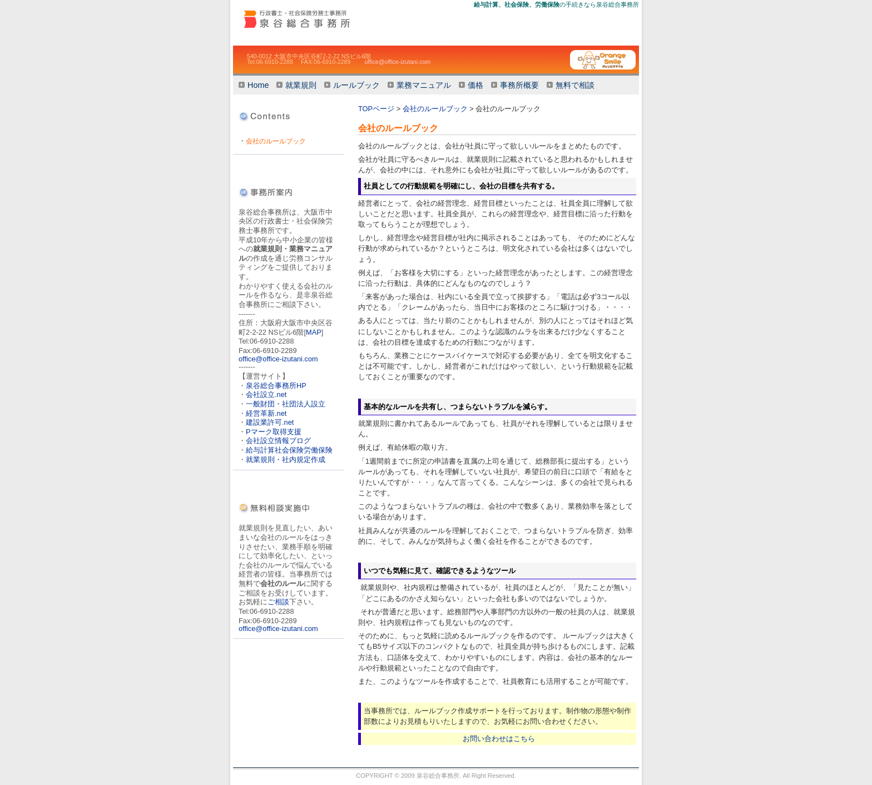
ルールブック (356, 85)
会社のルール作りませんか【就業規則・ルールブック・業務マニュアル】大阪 (315, 18)
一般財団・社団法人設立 (285, 404)
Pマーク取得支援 (273, 432)
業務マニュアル (424, 85)
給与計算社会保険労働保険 (289, 450)
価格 (475, 85)
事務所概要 (519, 85)
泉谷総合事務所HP (276, 385)
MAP (313, 332)
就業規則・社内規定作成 (285, 459)
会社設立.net (266, 394)
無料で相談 (575, 85)
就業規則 (300, 85)
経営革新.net (266, 413)
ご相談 (278, 602)
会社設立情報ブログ (278, 440)
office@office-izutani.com (397, 61)
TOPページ (376, 109)
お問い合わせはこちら (499, 738)
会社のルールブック (276, 141)
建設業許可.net (270, 422)
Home (258, 85)
